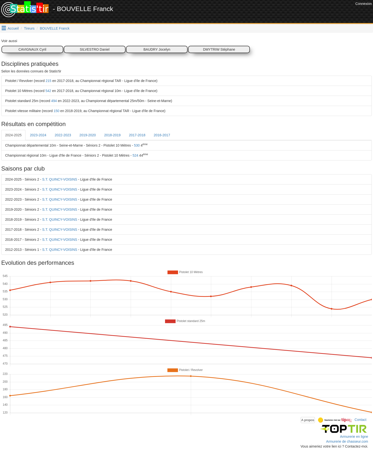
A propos (307, 420)
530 (137, 145)
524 (135, 155)
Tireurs (29, 28)
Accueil (13, 28)
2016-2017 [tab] (162, 135)
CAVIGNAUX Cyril (32, 49)
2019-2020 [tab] (87, 135)
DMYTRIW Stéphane (219, 49)
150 (56, 111)
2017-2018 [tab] (137, 135)
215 (48, 81)
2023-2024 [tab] (38, 135)
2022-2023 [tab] (63, 135)
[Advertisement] (265, 12)
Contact (360, 420)
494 (54, 101)
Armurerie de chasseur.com (347, 441)
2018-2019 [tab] (112, 135)
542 (48, 91)
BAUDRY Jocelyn (156, 49)
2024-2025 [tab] (13, 135)
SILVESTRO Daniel (94, 49)
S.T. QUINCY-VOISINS (59, 179)
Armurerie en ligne (354, 436)
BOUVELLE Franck (55, 28)
